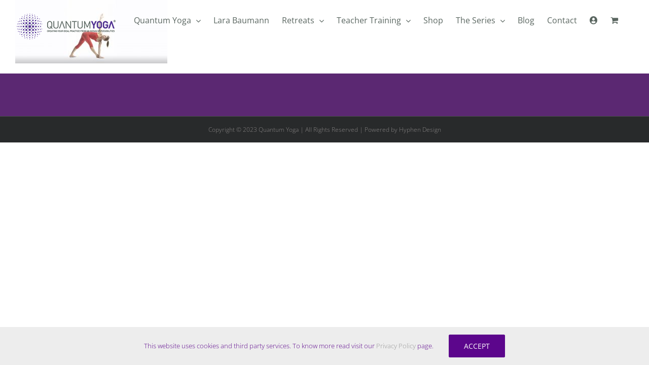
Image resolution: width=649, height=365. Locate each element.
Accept (477, 346)
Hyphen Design (420, 129)
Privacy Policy (396, 345)
